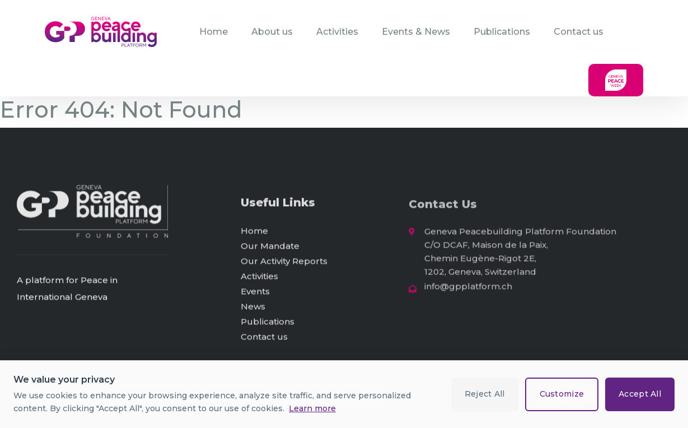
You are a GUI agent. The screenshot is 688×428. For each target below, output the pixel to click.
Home (213, 31)
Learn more (312, 408)
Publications (502, 31)
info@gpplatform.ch (468, 290)
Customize (561, 394)
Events (255, 293)
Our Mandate (270, 248)
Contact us (578, 31)
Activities (337, 31)
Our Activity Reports (284, 263)
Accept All (640, 394)
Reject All (484, 394)
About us (272, 31)
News (253, 308)
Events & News (416, 31)
